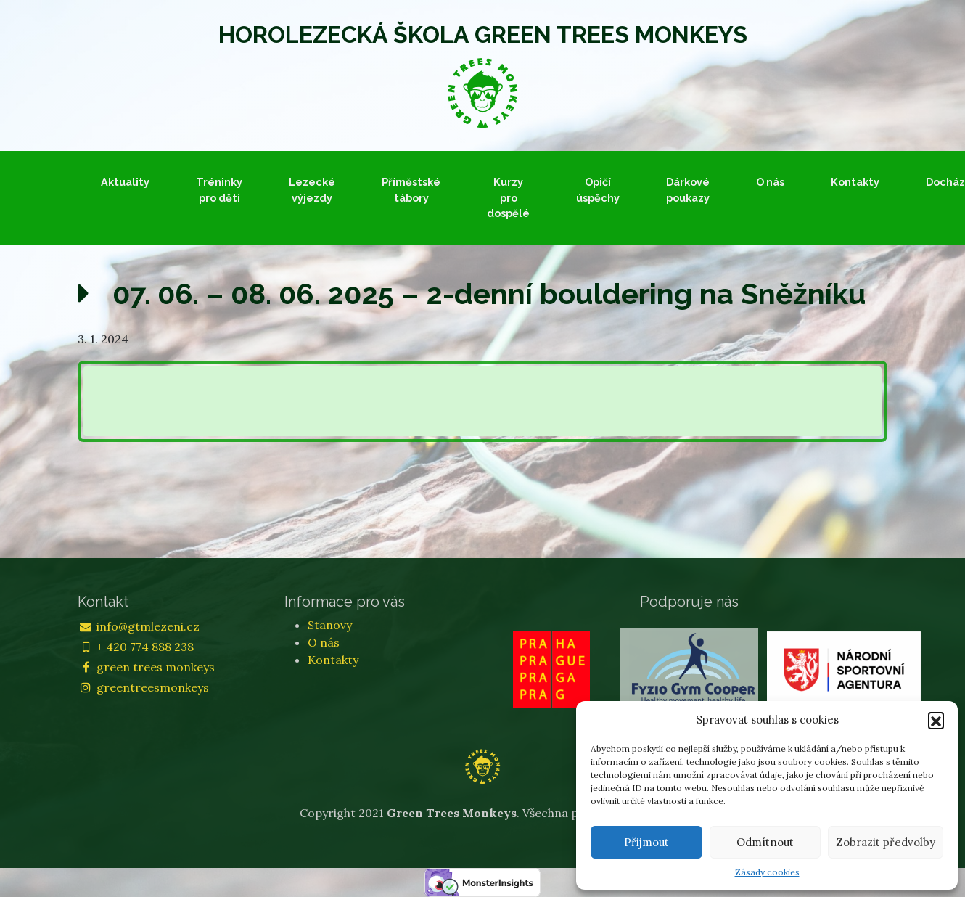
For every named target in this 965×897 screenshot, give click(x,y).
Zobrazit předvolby (885, 842)
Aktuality (125, 182)
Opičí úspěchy (598, 190)
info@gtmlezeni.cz (139, 626)
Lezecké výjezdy (312, 190)
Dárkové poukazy (688, 190)
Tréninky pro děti (219, 190)
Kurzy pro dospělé (508, 197)
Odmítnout (765, 842)
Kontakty (855, 182)
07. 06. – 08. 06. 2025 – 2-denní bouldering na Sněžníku (489, 294)
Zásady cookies (767, 872)
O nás (770, 182)
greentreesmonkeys (143, 687)
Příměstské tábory (411, 190)
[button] (936, 720)
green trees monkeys (146, 667)
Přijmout (646, 842)
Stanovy (330, 625)
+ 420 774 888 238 (136, 646)
